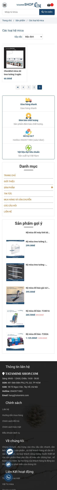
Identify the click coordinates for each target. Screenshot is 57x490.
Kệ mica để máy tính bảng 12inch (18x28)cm (38, 232)
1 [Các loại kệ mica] (28, 87)
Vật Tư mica (8, 484)
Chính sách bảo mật (11, 427)
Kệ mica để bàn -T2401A (38, 311)
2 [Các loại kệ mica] (34, 87)
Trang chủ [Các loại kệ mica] (7, 20)
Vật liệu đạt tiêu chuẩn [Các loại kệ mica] (29, 152)
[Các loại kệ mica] (29, 5)
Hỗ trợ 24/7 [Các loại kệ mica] (28, 136)
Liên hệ (5, 409)
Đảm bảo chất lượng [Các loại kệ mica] (28, 120)
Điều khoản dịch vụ (11, 433)
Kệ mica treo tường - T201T (35, 265)
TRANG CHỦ (10, 175)
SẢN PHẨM (28, 187)
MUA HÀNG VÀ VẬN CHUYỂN (17, 199)
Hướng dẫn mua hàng (12, 415)
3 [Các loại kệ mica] (39, 87)
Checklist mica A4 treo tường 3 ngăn (12, 73)
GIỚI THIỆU (9, 181)
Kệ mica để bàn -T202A (37, 334)
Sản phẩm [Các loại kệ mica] (20, 20)
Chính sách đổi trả (10, 421)
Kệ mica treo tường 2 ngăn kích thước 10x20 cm (37, 241)
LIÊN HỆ (8, 211)
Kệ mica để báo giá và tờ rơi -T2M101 (37, 288)
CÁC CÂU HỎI (10, 205)
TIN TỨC (8, 193)
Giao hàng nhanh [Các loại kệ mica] (28, 104)
